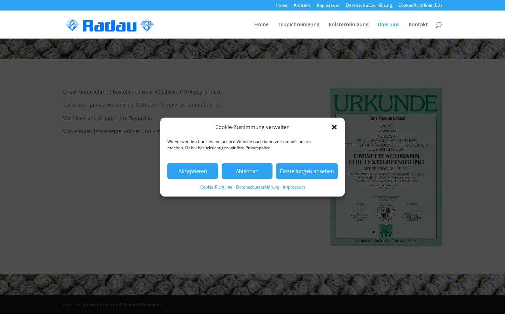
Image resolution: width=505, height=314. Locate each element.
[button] (334, 127)
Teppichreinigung (298, 25)
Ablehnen (247, 171)
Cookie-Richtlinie (216, 187)
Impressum (294, 187)
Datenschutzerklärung (258, 187)
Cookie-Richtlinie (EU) (420, 5)
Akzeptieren (193, 171)
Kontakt (302, 5)
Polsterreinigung (349, 25)
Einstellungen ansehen (307, 171)
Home (282, 5)
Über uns (388, 25)
